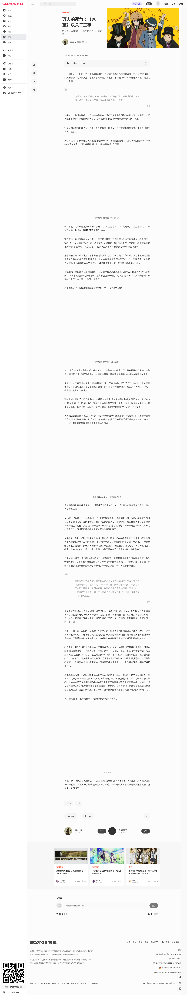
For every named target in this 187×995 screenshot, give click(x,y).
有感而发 (66, 12)
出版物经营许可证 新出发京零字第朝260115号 (168, 972)
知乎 (128, 942)
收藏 (166, 4)
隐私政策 (75, 983)
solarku (78, 829)
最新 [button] (156, 913)
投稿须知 (55, 983)
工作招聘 (94, 983)
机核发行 (175, 942)
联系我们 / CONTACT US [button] (40, 983)
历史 (173, 4)
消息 (181, 4)
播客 (146, 942)
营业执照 (181, 950)
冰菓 (79, 803)
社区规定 (84, 983)
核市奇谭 (165, 942)
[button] (68, 63)
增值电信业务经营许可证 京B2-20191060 (170, 954)
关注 (102, 831)
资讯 (130, 867)
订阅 (146, 831)
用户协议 (65, 983)
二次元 (68, 803)
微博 (134, 942)
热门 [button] (150, 913)
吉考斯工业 (155, 942)
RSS (182, 942)
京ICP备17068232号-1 (177, 959)
